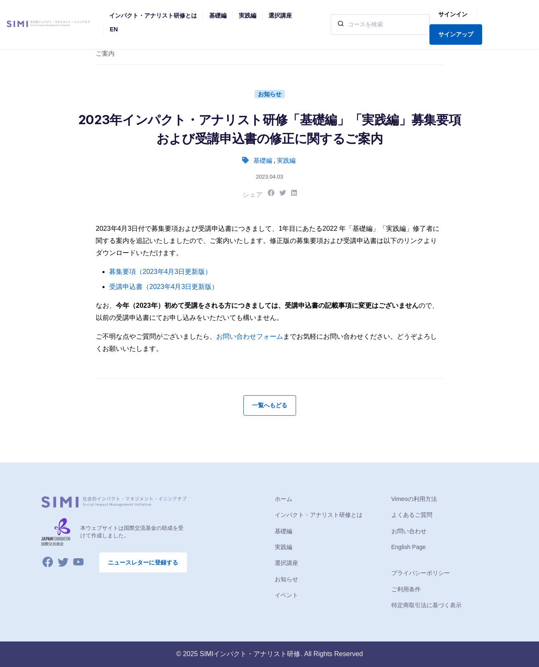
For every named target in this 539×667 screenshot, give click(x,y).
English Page (408, 547)
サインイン (452, 14)
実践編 (286, 160)
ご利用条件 (406, 589)
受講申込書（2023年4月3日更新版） (163, 286)
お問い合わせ (409, 531)
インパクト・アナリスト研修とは (319, 514)
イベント (286, 595)
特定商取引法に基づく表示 (426, 605)
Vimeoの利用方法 (414, 499)
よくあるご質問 (411, 514)
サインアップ (455, 34)
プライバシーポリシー (420, 573)
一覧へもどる (269, 405)
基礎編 (262, 160)
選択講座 (286, 563)
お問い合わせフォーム (249, 336)
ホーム (283, 499)
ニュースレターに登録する (143, 562)
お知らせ (269, 94)
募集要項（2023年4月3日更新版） (160, 271)
